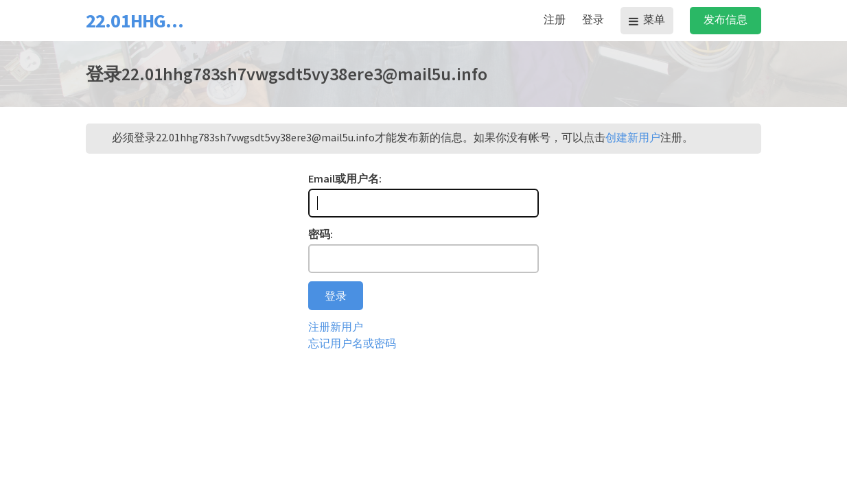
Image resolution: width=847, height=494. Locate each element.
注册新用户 (335, 326)
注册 (555, 19)
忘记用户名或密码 (352, 343)
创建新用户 (632, 137)
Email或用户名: (345, 178)
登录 (593, 19)
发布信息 (725, 19)
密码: (320, 234)
